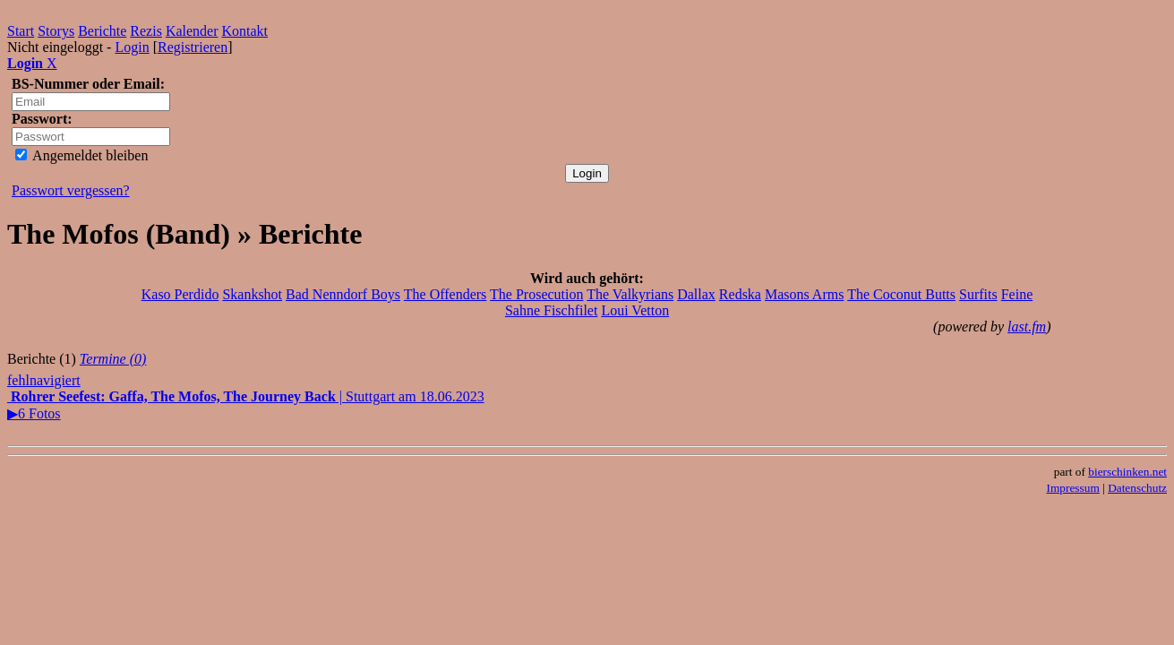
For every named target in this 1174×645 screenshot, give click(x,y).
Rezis (146, 31)
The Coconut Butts (901, 294)
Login (132, 47)
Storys (56, 31)
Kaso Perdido (180, 294)
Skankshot (252, 294)
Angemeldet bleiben (81, 155)
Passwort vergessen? (71, 190)
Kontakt (245, 31)
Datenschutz (1137, 487)
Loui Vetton (635, 310)
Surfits (978, 294)
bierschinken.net (1127, 471)
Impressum (1073, 487)
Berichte (102, 31)
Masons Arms (804, 294)
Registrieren (192, 47)
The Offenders (445, 294)
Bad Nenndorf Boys (343, 294)
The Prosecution (536, 294)
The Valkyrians (630, 294)
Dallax (696, 294)
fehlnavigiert (44, 380)
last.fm (1026, 326)
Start (20, 31)
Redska (740, 294)
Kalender (192, 31)
